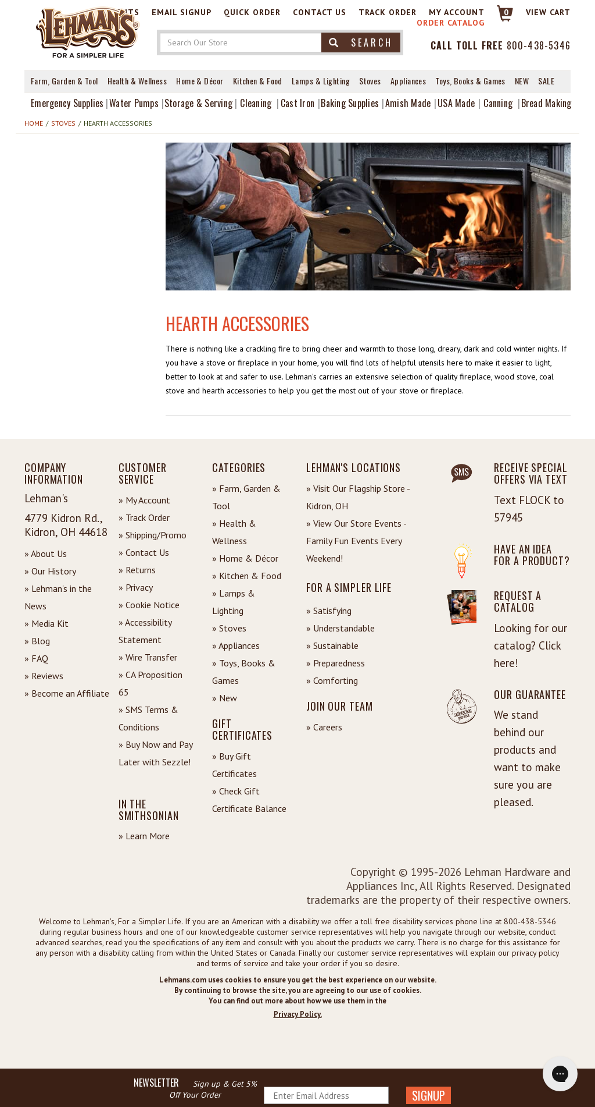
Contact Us (319, 12)
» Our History (50, 571)
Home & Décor (199, 80)
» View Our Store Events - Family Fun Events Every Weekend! (356, 540)
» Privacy (136, 587)
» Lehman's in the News (58, 597)
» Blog (37, 641)
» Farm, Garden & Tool (246, 497)
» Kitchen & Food (246, 575)
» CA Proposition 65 (150, 683)
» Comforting (332, 680)
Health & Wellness (137, 80)
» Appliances (236, 645)
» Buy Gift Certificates (234, 764)
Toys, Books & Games (470, 80)
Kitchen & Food (257, 80)
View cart (548, 12)
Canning (497, 103)
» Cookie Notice (149, 605)
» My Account (144, 500)
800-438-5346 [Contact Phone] (539, 45)
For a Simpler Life (349, 587)
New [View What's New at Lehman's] (522, 80)
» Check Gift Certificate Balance (249, 799)
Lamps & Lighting (321, 80)
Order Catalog (451, 22)
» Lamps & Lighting (233, 601)
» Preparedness (335, 663)
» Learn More (144, 836)
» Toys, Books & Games (243, 671)
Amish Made (408, 103)
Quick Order (252, 12)
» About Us (45, 553)
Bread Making (546, 103)
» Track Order (144, 517)
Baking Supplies (350, 103)
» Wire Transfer (148, 657)
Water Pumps (134, 103)
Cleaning (255, 103)
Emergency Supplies (67, 103)
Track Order (388, 12)
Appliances (408, 80)
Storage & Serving (198, 103)
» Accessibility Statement (145, 630)
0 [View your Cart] (506, 12)
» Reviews (43, 676)
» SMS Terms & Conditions (148, 718)
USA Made (456, 103)
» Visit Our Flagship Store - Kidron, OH (358, 497)
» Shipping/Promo (153, 535)
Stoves (370, 80)
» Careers (324, 727)
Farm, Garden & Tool (64, 80)
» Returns (137, 570)
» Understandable (340, 628)
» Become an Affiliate (66, 693)
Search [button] (361, 42)
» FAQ (36, 658)
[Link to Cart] (499, 18)
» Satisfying (329, 610)
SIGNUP (428, 1095)
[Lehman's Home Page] (88, 31)
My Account (457, 12)
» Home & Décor (245, 558)
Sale (546, 80)
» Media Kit (46, 623)
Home (33, 123)
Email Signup (182, 12)
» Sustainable (332, 645)
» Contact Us (144, 552)
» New (224, 698)
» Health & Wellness (234, 532)
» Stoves (229, 628)
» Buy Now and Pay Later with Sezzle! (155, 753)
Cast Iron (297, 103)
